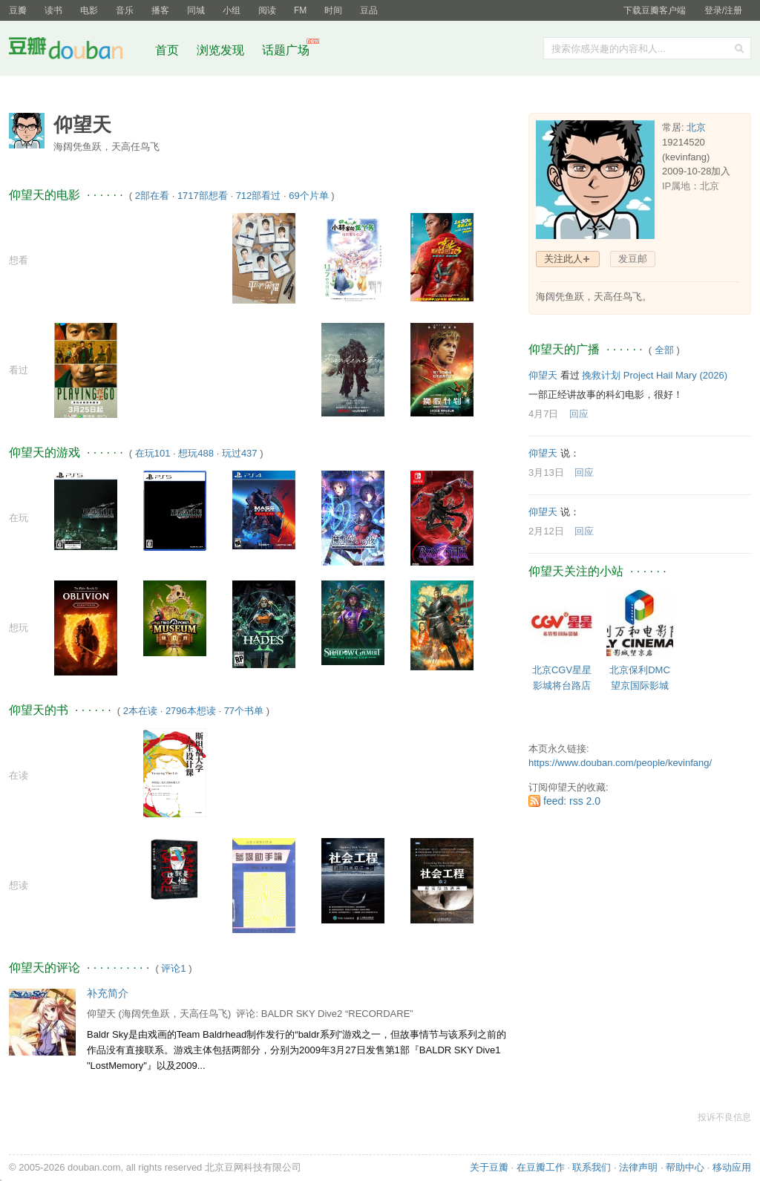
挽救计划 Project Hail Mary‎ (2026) (654, 375)
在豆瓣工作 (541, 1167)
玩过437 (240, 453)
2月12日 (546, 531)
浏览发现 (222, 50)
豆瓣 (18, 10)
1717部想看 (202, 195)
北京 (696, 127)
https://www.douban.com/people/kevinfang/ (620, 762)
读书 (53, 10)
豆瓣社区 (77, 51)
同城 (196, 10)
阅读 (267, 10)
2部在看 (152, 195)
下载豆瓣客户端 (654, 10)
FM (300, 10)
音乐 (125, 10)
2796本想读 (191, 710)
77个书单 (243, 710)
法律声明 (638, 1167)
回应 (579, 413)
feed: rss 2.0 (571, 801)
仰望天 (101, 1013)
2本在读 (140, 710)
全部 (664, 350)
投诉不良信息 (724, 1117)
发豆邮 (632, 258)
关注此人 (563, 258)
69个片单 (308, 195)
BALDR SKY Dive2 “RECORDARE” (337, 1013)
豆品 (369, 10)
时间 (333, 10)
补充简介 (107, 993)
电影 (89, 10)
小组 (231, 10)
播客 (160, 10)
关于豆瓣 (489, 1167)
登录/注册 (723, 10)
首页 (167, 50)
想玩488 (196, 453)
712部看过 (258, 195)
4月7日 (543, 413)
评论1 (173, 968)
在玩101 (153, 453)
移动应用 (731, 1167)
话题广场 (285, 50)
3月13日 (546, 472)
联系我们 (591, 1167)
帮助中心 (685, 1167)
